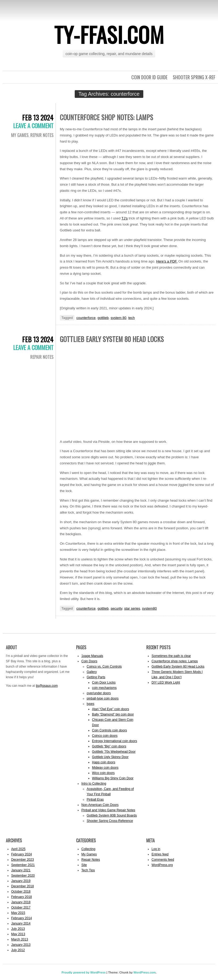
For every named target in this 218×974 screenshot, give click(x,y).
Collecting (88, 849)
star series (132, 608)
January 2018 (21, 902)
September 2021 (23, 865)
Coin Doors (89, 661)
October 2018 (21, 891)
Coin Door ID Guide (149, 77)
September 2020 (23, 875)
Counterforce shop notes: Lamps (106, 117)
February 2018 (21, 897)
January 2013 (21, 945)
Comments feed (163, 859)
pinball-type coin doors (103, 698)
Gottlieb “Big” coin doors (109, 746)
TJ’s (124, 218)
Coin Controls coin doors (109, 730)
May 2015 (18, 913)
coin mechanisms (104, 688)
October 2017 (21, 907)
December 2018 (22, 886)
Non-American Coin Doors (100, 805)
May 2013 (18, 934)
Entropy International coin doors (114, 741)
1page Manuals (92, 656)
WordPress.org (162, 865)
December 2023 (22, 859)
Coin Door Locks (104, 682)
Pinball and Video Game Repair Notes (108, 810)
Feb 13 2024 (37, 117)
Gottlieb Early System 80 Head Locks (112, 339)
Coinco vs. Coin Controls (104, 666)
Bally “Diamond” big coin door (113, 714)
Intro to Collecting (93, 783)
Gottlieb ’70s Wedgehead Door (114, 752)
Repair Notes (41, 135)
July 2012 (18, 950)
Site (84, 865)
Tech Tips (88, 870)
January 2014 (21, 923)
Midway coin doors (105, 767)
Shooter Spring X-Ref (194, 77)
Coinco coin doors (105, 736)
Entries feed (160, 854)
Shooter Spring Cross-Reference (110, 821)
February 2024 (21, 854)
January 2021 (21, 870)
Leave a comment (33, 125)
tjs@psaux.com (47, 686)
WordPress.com (144, 972)
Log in (156, 849)
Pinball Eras (95, 799)
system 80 (118, 318)
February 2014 (21, 918)
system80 (149, 608)
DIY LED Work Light (166, 682)
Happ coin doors (103, 762)
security (116, 608)
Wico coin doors (103, 773)
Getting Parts (96, 677)
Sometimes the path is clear (171, 656)
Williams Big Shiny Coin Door (112, 778)
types (90, 704)
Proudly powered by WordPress (83, 972)
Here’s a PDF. (167, 261)
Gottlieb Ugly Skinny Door (110, 757)
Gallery (92, 672)
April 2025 (18, 849)
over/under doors (99, 693)
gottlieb (103, 318)
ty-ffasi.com (109, 34)
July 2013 (18, 929)
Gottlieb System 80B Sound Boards (112, 815)
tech (131, 318)
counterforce (85, 318)
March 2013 (19, 939)
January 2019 (21, 881)
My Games (19, 135)
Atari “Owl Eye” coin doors (110, 709)
